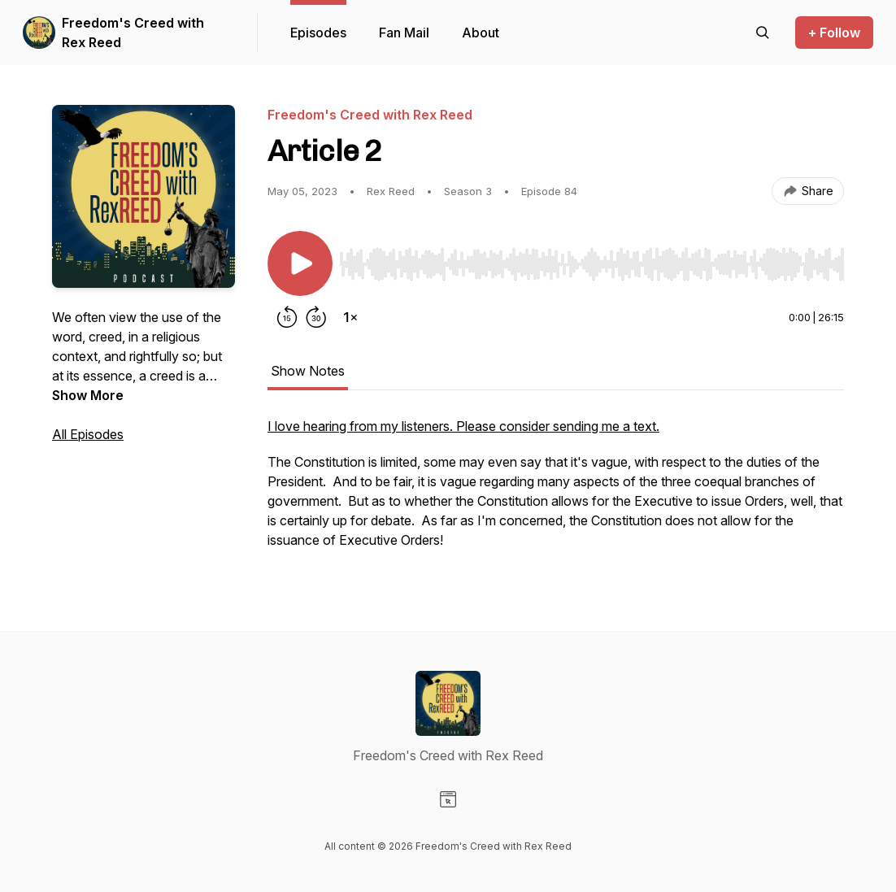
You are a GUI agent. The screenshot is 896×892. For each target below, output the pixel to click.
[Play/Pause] (300, 263)
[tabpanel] (555, 491)
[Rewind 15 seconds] (287, 317)
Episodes (318, 32)
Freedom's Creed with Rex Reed (133, 32)
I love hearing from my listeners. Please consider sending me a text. (463, 426)
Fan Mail (404, 32)
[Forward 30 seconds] (316, 317)
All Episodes (88, 434)
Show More (88, 395)
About (480, 32)
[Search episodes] (762, 32)
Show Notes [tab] (308, 371)
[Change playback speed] (350, 317)
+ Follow (834, 32)
